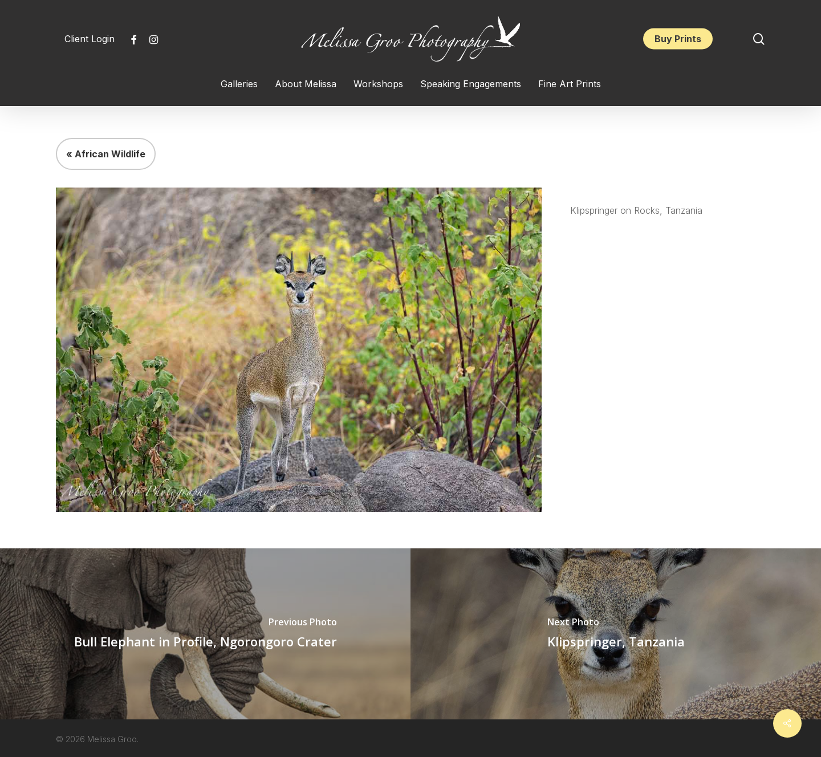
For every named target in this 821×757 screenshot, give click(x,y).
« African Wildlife (105, 154)
